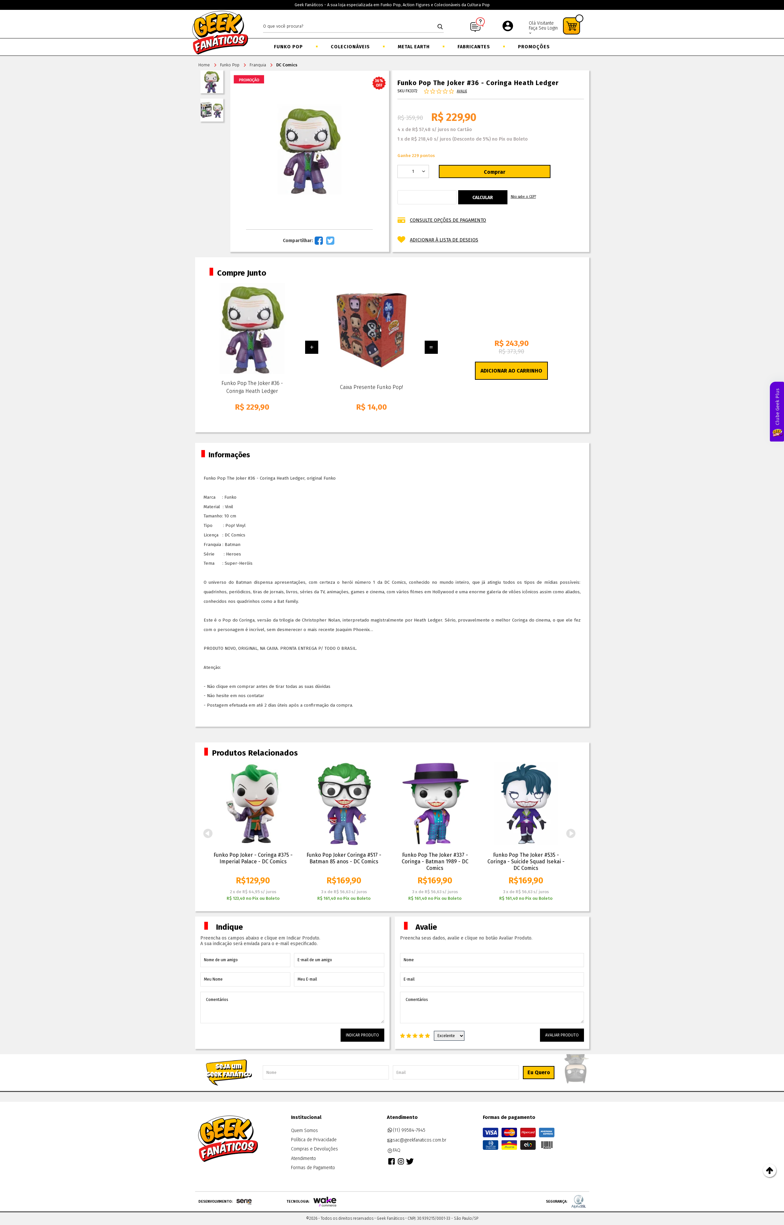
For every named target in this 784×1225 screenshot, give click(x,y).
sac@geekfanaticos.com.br (417, 1140)
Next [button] (571, 833)
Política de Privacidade (314, 1140)
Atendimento (303, 1158)
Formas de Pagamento (313, 1167)
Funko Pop (288, 47)
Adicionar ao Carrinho (511, 371)
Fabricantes (474, 47)
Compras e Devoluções (314, 1149)
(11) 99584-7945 (406, 1130)
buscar (440, 27)
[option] (253, 832)
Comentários (292, 1007)
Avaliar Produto (562, 1035)
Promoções (534, 47)
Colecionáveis (350, 47)
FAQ (394, 1150)
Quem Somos (304, 1130)
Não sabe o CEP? (523, 197)
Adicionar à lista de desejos (444, 240)
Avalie (462, 91)
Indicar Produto (362, 1035)
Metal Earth (414, 47)
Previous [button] (207, 833)
